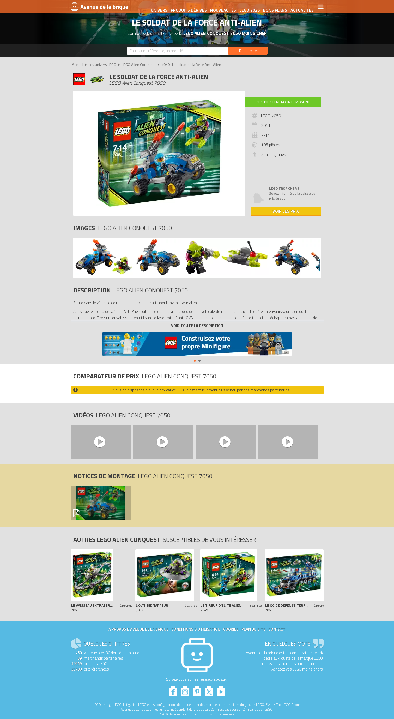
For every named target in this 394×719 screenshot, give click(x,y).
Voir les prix (285, 211)
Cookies (231, 629)
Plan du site (253, 629)
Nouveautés (221, 7)
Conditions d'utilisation (195, 629)
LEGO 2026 (248, 7)
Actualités (300, 7)
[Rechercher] (248, 51)
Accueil (77, 64)
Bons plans (273, 7)
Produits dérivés (187, 7)
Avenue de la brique (99, 6)
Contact (277, 629)
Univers (157, 7)
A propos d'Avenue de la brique (138, 629)
